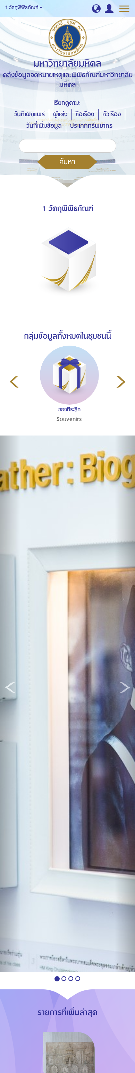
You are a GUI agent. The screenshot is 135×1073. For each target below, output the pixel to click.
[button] (96, 8)
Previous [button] (14, 382)
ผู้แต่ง (60, 114)
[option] (68, 399)
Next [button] (121, 382)
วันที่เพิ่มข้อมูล (44, 125)
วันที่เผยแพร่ (29, 114)
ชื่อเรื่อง (85, 114)
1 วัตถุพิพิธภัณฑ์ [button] (23, 7)
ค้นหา (67, 161)
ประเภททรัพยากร (91, 125)
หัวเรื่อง (111, 114)
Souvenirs (69, 419)
